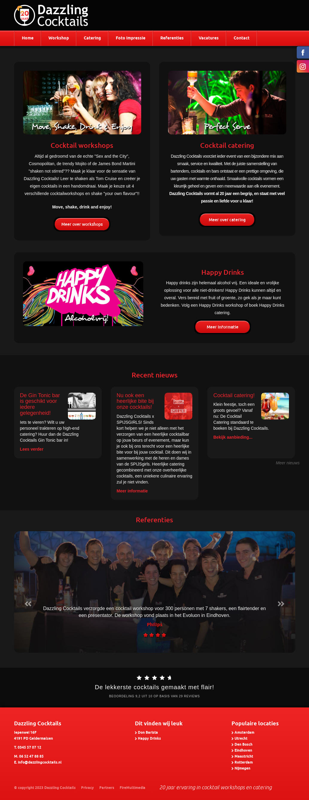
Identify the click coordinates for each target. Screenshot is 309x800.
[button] (28, 591)
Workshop (58, 38)
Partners (106, 787)
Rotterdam (244, 762)
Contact (241, 38)
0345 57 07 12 (29, 747)
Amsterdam (244, 732)
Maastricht (244, 756)
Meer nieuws (287, 462)
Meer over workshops (82, 224)
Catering (92, 38)
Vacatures (209, 38)
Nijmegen (242, 768)
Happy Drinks (149, 738)
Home (28, 38)
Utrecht (241, 738)
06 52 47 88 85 (31, 756)
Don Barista (148, 732)
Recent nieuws (155, 375)
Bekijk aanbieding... (232, 437)
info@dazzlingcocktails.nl (40, 762)
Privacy (87, 787)
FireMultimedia (132, 787)
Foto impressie (130, 38)
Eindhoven (243, 750)
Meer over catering (227, 219)
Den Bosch (243, 744)
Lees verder (32, 449)
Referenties (172, 38)
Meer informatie (222, 327)
